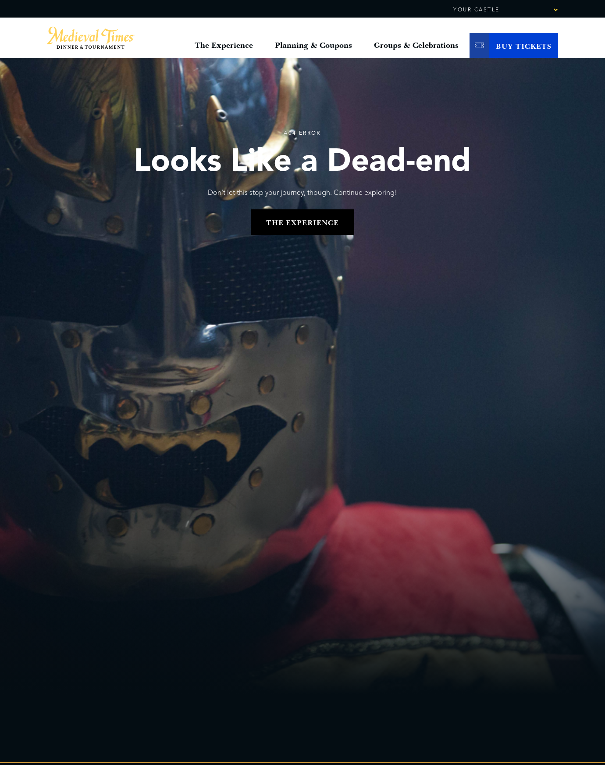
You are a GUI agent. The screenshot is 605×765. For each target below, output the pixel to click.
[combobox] (531, 10)
